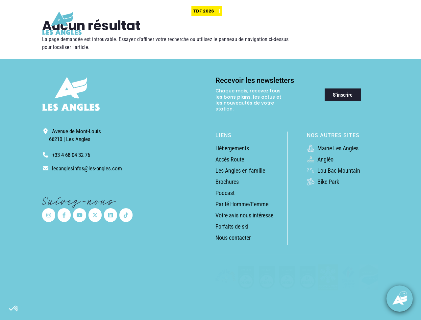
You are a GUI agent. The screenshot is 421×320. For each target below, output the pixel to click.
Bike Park (323, 181)
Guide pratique (364, 31)
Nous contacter (233, 237)
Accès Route (229, 159)
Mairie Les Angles (333, 148)
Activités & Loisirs (323, 31)
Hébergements (232, 148)
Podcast (225, 192)
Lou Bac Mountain (333, 170)
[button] (14, 309)
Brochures (227, 181)
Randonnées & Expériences (275, 31)
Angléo (320, 159)
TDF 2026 (203, 11)
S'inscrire (343, 95)
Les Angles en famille (240, 170)
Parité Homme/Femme (241, 204)
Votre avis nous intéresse (244, 215)
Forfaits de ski (231, 226)
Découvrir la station (225, 31)
